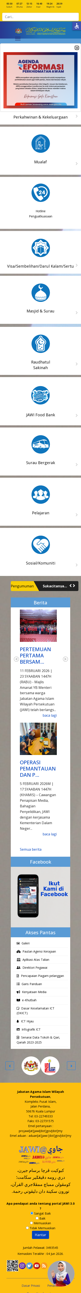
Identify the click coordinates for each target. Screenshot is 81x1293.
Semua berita (30, 849)
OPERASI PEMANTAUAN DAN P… (38, 768)
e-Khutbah (27, 1000)
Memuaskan (40, 1223)
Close (77, 48)
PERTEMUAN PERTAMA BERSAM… (35, 655)
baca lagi (50, 715)
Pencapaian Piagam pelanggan (40, 976)
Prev (16, 659)
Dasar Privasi (31, 1286)
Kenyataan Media (31, 992)
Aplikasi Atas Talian (33, 960)
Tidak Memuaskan (40, 1228)
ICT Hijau (25, 1021)
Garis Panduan (29, 984)
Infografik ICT (29, 1029)
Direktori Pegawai (32, 967)
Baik (40, 1218)
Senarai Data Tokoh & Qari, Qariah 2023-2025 (38, 1039)
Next (65, 659)
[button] (70, 585)
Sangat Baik (40, 1213)
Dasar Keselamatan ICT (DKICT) (35, 1010)
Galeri (23, 943)
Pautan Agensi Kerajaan (36, 951)
